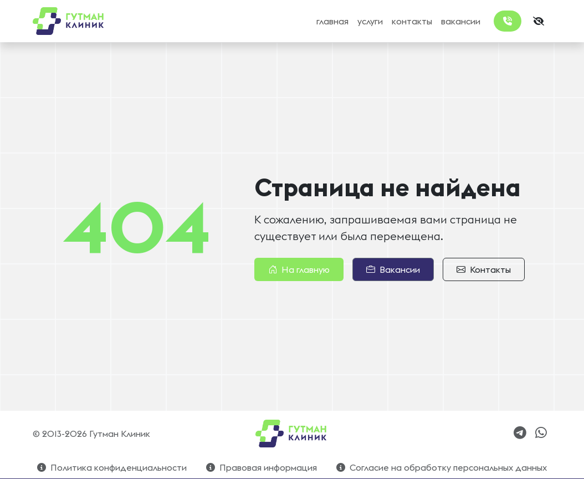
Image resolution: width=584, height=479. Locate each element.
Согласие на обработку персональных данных (441, 467)
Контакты (484, 269)
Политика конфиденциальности (112, 467)
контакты (412, 21)
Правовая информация (261, 467)
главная (332, 21)
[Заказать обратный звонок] (507, 21)
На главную (299, 269)
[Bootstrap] (292, 433)
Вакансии (393, 269)
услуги (370, 21)
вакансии (460, 21)
